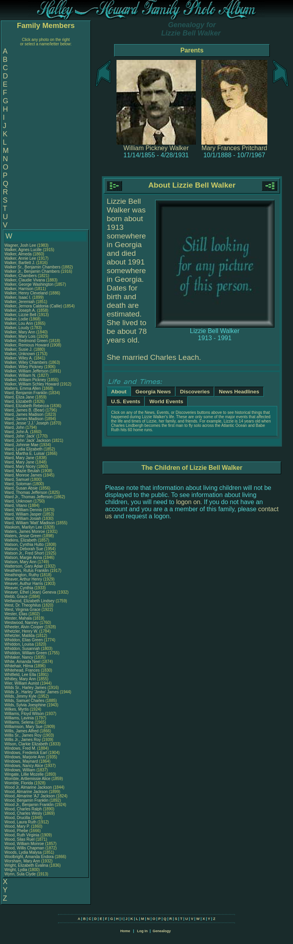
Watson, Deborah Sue (23, 549)
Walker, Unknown (20, 354)
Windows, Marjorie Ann (24, 757)
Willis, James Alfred (21, 731)
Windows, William (20, 770)
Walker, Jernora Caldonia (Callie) (33, 306)
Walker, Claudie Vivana (24, 280)
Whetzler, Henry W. (21, 631)
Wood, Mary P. (17, 826)
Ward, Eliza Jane (19, 397)
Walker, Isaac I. (17, 297)
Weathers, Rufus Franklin (26, 570)
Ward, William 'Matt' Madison (29, 523)
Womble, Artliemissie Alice (27, 778)
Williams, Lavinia (19, 718)
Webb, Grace (16, 596)
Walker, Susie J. (18, 349)
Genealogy (162, 931)
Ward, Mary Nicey (20, 466)
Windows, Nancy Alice (23, 765)
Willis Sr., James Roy (22, 735)
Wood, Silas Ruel (19, 839)
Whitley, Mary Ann (20, 679)
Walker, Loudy (17, 328)
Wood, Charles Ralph (23, 809)
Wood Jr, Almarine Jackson (28, 787)
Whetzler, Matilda (20, 635)
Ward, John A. (16, 432)
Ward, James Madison (23, 414)
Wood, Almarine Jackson (26, 791)
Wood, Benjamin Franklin (26, 800)
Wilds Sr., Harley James (25, 687)
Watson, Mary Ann (21, 562)
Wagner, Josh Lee (20, 245)
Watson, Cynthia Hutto (24, 544)
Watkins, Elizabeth (21, 540)
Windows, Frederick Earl (25, 752)
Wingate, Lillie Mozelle (24, 774)
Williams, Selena (19, 722)
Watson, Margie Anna (23, 557)
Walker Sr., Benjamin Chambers (32, 267)
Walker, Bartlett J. (19, 263)
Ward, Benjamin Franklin (25, 393)
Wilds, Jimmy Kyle (20, 696)
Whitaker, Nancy (19, 657)
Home (125, 931)
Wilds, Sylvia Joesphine (25, 705)
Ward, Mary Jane (19, 458)
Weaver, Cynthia (19, 588)
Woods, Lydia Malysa (23, 852)
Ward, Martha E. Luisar (24, 453)
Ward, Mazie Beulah (22, 471)
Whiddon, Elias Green (23, 640)
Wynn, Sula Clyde (20, 874)
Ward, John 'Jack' (19, 436)
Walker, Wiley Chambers (25, 362)
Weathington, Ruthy (22, 575)
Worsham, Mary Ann (22, 861)
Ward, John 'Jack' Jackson (27, 440)
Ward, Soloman (18, 484)
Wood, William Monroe (24, 844)
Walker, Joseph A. (20, 310)
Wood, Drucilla (17, 818)
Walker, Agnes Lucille (23, 250)
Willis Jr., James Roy (22, 739)
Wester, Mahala (18, 618)
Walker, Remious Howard (26, 345)
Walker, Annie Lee (20, 258)
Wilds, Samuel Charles (24, 700)
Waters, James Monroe (24, 531)
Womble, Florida (19, 783)
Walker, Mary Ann (19, 332)
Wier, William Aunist (21, 683)
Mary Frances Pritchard (234, 148)
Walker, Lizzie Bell (20, 315)
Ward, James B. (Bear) (24, 410)
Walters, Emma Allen (22, 388)
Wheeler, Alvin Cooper (23, 627)
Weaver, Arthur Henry (23, 579)
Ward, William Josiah (22, 518)
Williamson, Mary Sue (23, 726)
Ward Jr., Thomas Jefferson (28, 497)
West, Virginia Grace (22, 609)
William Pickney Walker (156, 148)
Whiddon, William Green (25, 653)
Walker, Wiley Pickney (23, 367)
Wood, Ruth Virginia (21, 835)
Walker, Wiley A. (18, 358)
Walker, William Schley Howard (31, 384)
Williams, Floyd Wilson (24, 713)
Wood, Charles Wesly (23, 813)
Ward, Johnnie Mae (21, 445)
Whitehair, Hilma (19, 666)
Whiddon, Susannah (22, 648)
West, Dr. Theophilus (23, 605)
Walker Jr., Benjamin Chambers (32, 271)
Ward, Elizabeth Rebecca (26, 406)
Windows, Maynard (21, 761)
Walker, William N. (20, 375)
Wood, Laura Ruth (20, 822)
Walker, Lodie (16, 319)
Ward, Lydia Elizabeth (23, 449)
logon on (188, 502)
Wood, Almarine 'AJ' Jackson (29, 796)
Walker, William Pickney (25, 380)
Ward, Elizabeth (18, 401)
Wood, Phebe (16, 831)
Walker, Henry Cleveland (26, 293)
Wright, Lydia (16, 870)
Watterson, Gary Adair (23, 566)
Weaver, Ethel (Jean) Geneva (30, 592)
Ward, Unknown (19, 501)
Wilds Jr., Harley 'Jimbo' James (31, 692)
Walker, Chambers (21, 276)
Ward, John (15, 427)
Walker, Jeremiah (20, 302)
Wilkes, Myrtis (17, 709)
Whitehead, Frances (22, 670)
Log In (142, 931)
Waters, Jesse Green (22, 536)
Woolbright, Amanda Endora (29, 857)
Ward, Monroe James (23, 475)
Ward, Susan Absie (21, 488)
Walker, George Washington (28, 284)
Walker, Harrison (19, 289)
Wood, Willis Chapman (24, 848)
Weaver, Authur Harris (23, 583)
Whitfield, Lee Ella (20, 674)
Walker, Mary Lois (20, 336)
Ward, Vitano (16, 505)
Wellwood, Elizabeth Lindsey (29, 601)
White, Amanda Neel (22, 661)
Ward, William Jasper (22, 514)
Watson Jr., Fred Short (24, 553)
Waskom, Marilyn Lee (23, 527)
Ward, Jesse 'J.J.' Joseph (26, 423)
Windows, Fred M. (20, 748)
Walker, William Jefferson (26, 371)
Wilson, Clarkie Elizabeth (26, 744)
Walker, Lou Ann (18, 323)
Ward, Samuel (17, 479)
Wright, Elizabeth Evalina (26, 865)
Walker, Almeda (18, 254)
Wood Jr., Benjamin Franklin (29, 804)
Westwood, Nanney (21, 622)
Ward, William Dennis (23, 510)
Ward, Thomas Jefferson (25, 492)
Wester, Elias (16, 614)
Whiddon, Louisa (19, 644)
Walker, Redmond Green (26, 341)
